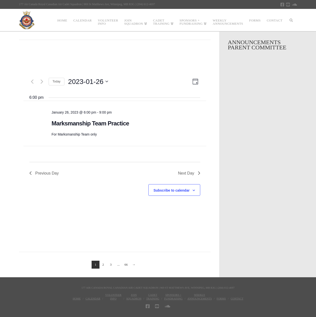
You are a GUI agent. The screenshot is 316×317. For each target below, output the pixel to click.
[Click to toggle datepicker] (88, 82)
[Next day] (42, 81)
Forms (221, 298)
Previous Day (44, 173)
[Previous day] (32, 81)
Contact (237, 298)
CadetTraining (152, 296)
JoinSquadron (133, 296)
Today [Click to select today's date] (56, 81)
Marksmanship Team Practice (90, 123)
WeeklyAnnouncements (199, 296)
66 (126, 264)
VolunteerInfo (113, 296)
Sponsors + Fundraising (173, 296)
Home (76, 298)
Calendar (92, 298)
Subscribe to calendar (172, 190)
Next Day (189, 173)
